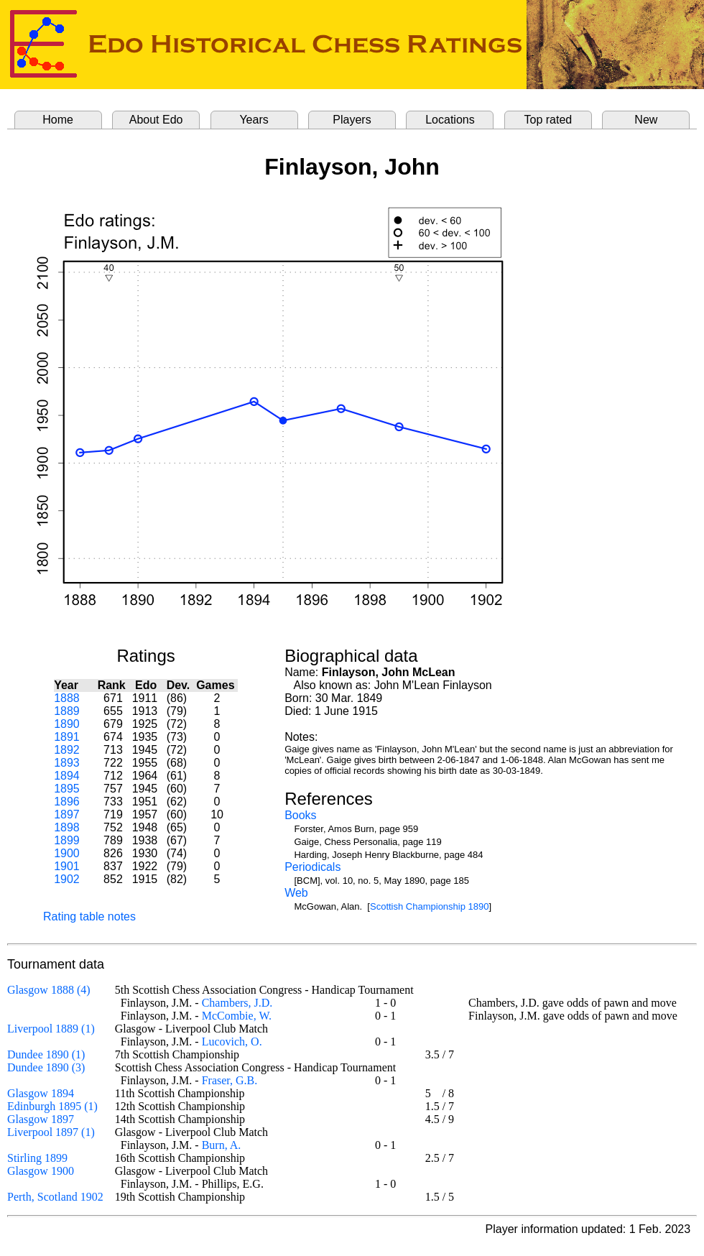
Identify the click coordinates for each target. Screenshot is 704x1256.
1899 (67, 840)
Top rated (548, 120)
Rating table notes (89, 916)
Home (57, 120)
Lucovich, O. (232, 1041)
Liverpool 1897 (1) (51, 1132)
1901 (67, 866)
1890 (67, 724)
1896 (67, 801)
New (645, 120)
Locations (450, 120)
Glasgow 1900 (40, 1171)
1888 (67, 698)
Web (296, 893)
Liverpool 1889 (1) (51, 1028)
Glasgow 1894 (40, 1093)
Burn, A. (221, 1145)
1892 (67, 750)
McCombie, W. (237, 1016)
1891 (67, 737)
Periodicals (312, 867)
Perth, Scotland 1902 (55, 1197)
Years (253, 120)
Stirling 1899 (37, 1158)
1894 (67, 776)
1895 (67, 788)
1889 (67, 711)
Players (352, 120)
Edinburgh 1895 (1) (52, 1106)
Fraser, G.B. (230, 1080)
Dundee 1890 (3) (46, 1067)
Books (300, 815)
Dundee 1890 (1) (46, 1054)
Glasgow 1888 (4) (49, 990)
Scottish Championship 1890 (429, 906)
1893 (67, 763)
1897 (67, 814)
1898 (67, 827)
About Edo (156, 120)
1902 (67, 879)
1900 (67, 853)
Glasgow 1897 (40, 1119)
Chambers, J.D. (237, 1003)
